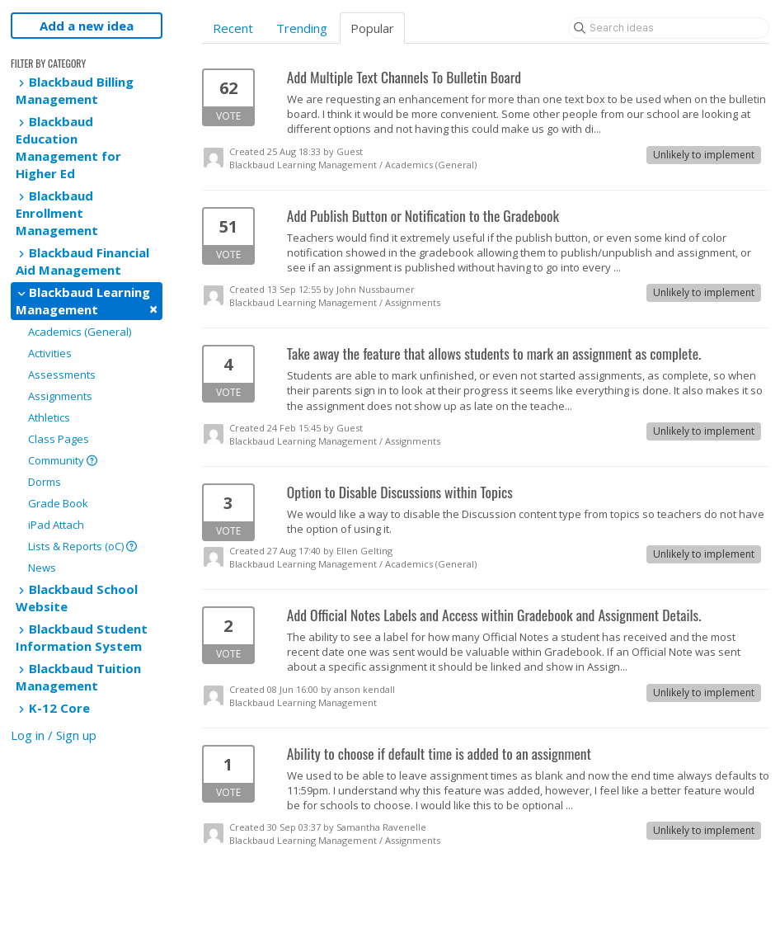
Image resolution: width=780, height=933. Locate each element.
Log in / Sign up (53, 735)
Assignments (60, 396)
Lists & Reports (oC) (82, 546)
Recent (233, 28)
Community (62, 460)
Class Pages (58, 438)
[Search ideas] (668, 28)
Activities (50, 353)
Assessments (62, 374)
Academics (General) (79, 331)
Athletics (49, 417)
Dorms (44, 481)
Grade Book (58, 503)
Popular (372, 28)
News (42, 567)
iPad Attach (56, 524)
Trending (301, 28)
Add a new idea (87, 25)
